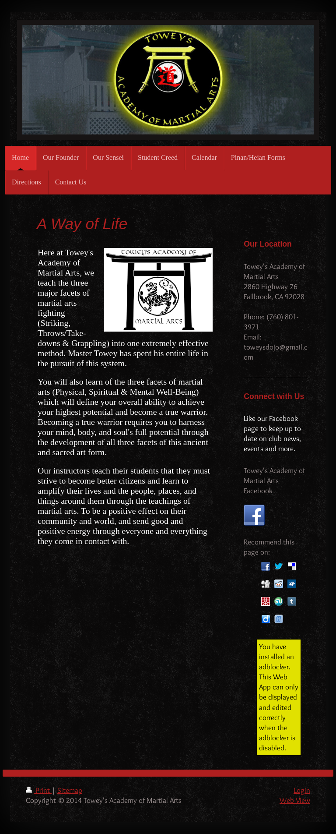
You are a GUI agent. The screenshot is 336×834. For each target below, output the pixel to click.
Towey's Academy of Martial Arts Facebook (274, 480)
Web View (295, 800)
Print (39, 790)
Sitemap (69, 790)
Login (302, 790)
